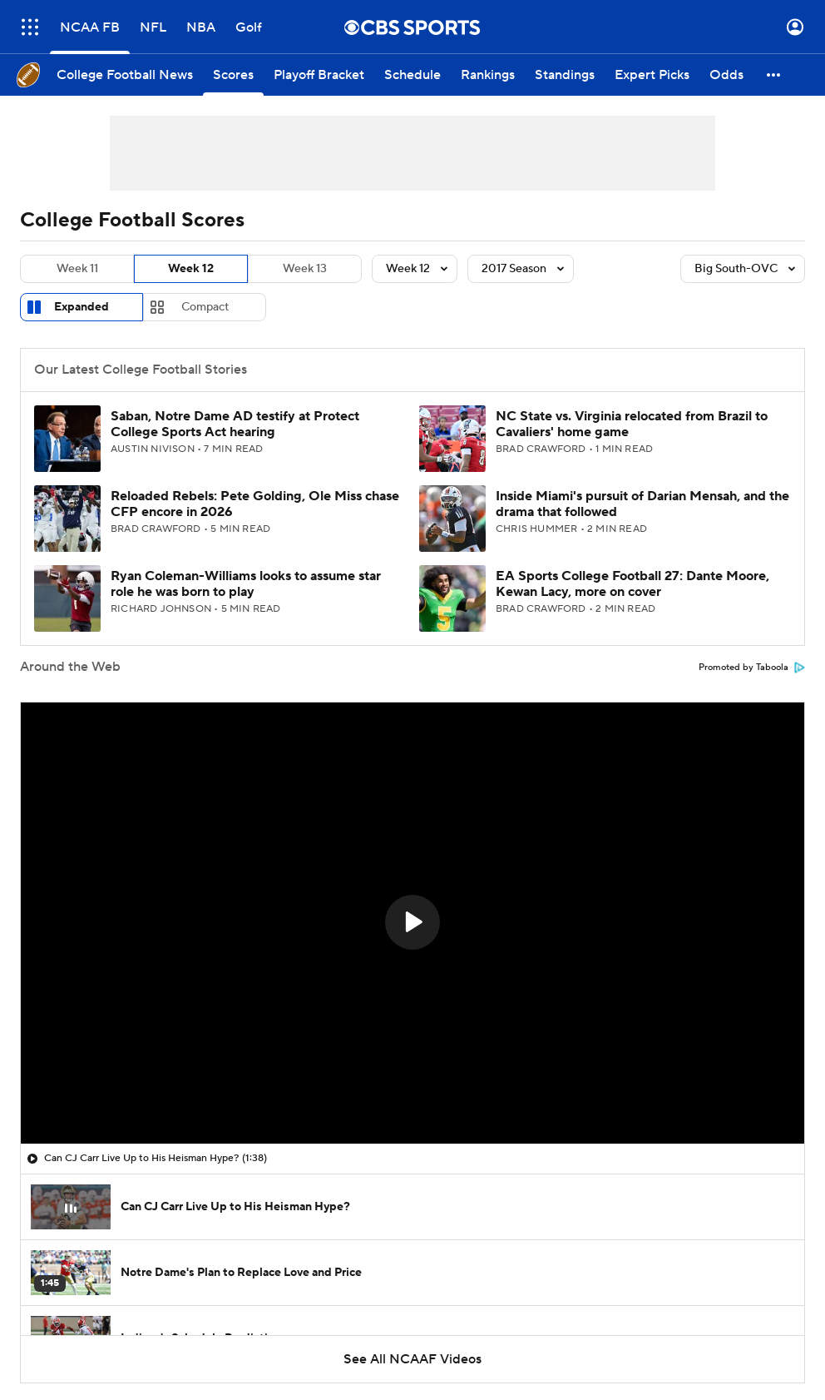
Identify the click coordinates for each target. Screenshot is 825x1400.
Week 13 (305, 268)
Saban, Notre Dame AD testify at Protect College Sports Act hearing (235, 424)
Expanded (81, 307)
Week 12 (191, 268)
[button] (774, 75)
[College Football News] (125, 75)
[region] (412, 923)
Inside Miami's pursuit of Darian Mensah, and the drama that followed (642, 504)
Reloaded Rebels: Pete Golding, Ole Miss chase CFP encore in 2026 (255, 504)
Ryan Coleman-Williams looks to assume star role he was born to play (246, 584)
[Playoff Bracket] (319, 75)
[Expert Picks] (652, 75)
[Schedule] (412, 75)
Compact (205, 307)
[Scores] (233, 75)
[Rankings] (488, 75)
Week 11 (77, 268)
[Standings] (565, 75)
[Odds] (726, 75)
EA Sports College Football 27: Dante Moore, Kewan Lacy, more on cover (632, 584)
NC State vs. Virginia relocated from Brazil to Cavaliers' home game (632, 424)
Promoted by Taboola (752, 667)
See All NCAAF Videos (412, 1359)
